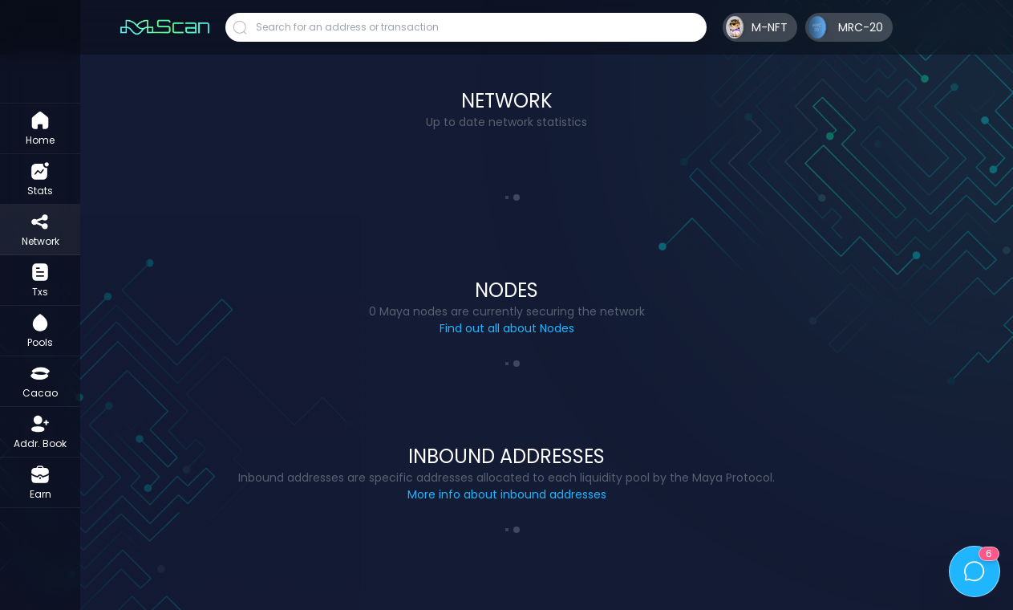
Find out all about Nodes (507, 328)
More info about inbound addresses (506, 494)
